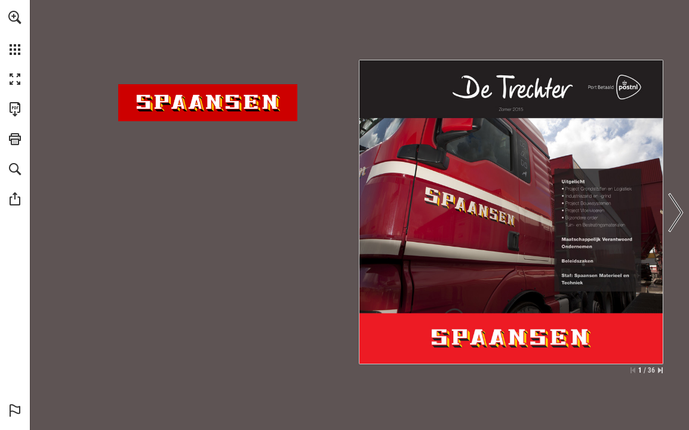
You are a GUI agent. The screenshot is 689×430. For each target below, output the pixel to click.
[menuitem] (15, 32)
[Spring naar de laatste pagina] (660, 370)
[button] (15, 17)
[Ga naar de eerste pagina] (632, 370)
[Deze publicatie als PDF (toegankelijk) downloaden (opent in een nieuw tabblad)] (15, 109)
